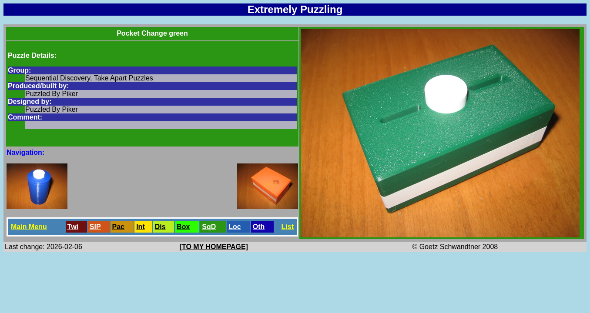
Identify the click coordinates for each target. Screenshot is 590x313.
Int (140, 226)
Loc (234, 226)
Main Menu (29, 226)
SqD (209, 226)
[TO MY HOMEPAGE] (214, 246)
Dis (160, 226)
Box (183, 226)
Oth (259, 226)
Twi (72, 226)
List (288, 226)
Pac (118, 226)
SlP (95, 226)
